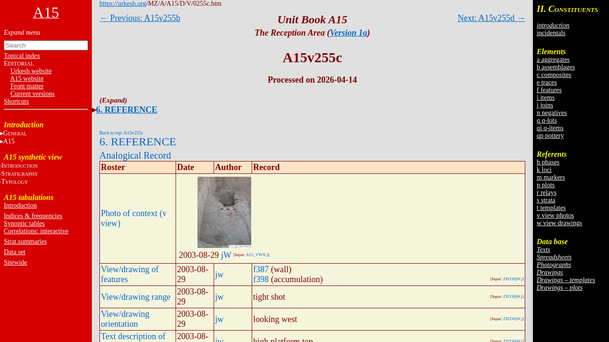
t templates (551, 207)
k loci (544, 169)
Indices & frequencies (33, 215)
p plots (546, 185)
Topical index (22, 55)
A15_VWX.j (257, 254)
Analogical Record (135, 155)
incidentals (551, 33)
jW (226, 255)
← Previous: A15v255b (139, 18)
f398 (261, 279)
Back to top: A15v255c (121, 132)
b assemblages (556, 67)
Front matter (27, 86)
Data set (14, 252)
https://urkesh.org (122, 3)
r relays (547, 192)
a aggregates (553, 59)
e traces (547, 82)
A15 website (26, 78)
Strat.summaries (25, 241)
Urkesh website (31, 71)
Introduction (20, 205)
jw (219, 274)
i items (546, 97)
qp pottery (550, 135)
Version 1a (348, 33)
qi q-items (550, 128)
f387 (261, 269)
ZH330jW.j (512, 278)
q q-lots (547, 120)
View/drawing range (135, 297)
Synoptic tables (24, 223)
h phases (548, 162)
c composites (554, 74)
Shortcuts (16, 101)
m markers (551, 177)
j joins (545, 105)
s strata (546, 200)
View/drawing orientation (125, 319)
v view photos (555, 215)
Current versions (32, 93)
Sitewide (15, 262)
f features (549, 90)
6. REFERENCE (126, 109)
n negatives (552, 112)
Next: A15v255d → (491, 18)
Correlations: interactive (36, 231)
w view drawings (559, 223)
